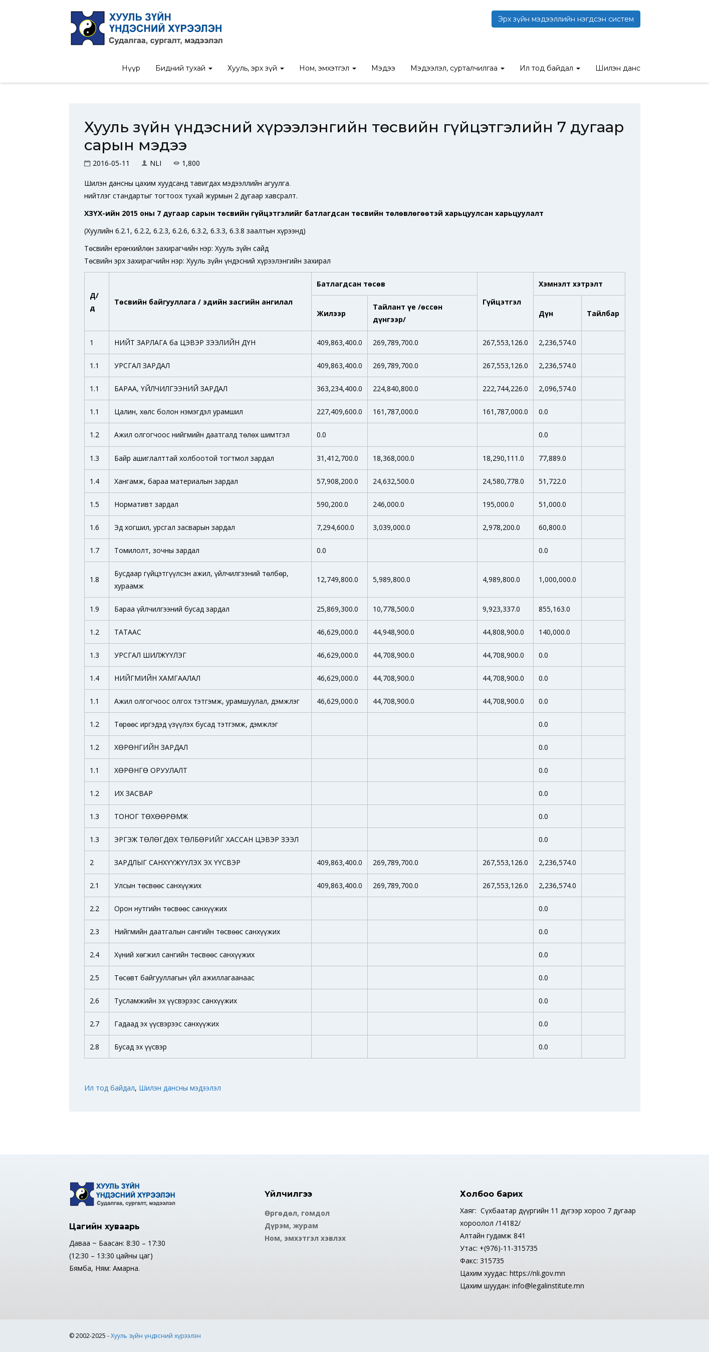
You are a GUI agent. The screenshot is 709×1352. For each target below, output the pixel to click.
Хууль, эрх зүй (255, 68)
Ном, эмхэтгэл (327, 68)
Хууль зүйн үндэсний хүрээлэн (156, 1335)
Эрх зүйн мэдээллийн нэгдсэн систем (566, 19)
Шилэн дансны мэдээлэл (180, 1088)
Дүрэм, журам (291, 1225)
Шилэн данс (617, 68)
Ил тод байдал (550, 68)
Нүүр (131, 68)
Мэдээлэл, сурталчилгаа (457, 68)
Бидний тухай (183, 68)
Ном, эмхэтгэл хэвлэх (305, 1238)
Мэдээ (383, 68)
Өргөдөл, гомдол (297, 1213)
